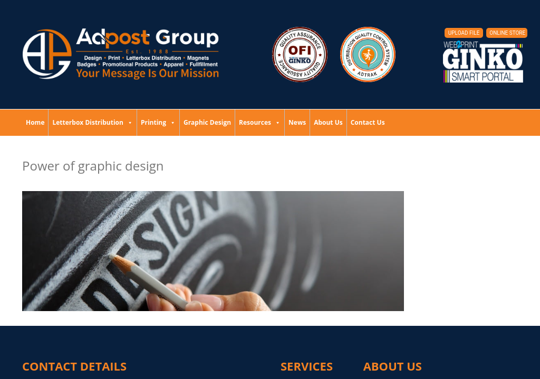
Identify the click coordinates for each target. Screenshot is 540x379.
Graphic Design (207, 122)
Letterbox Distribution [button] (92, 122)
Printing (158, 122)
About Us (328, 122)
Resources (260, 122)
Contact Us (368, 122)
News (297, 122)
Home (35, 122)
